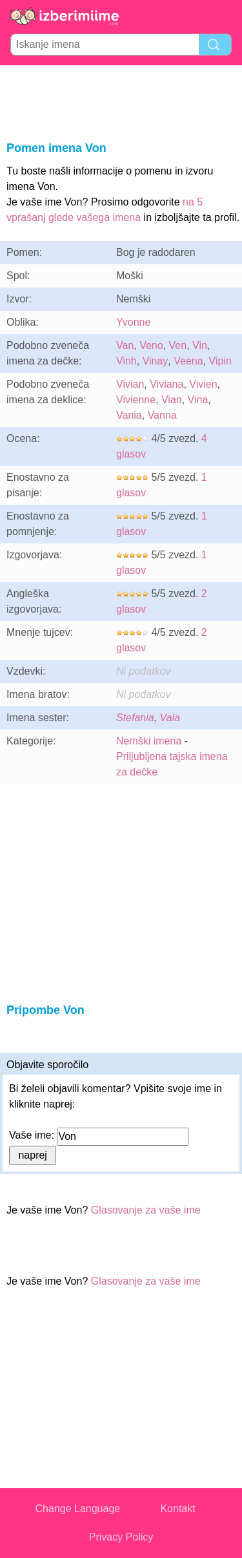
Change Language (78, 1508)
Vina (198, 399)
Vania (129, 415)
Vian (171, 399)
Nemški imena (148, 740)
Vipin (220, 360)
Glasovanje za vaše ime (146, 1210)
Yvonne (133, 322)
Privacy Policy (121, 1537)
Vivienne (136, 399)
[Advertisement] (121, 101)
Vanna (162, 415)
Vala (170, 717)
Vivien (203, 384)
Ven (178, 345)
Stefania (135, 717)
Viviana (166, 384)
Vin (199, 345)
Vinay (155, 360)
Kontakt (177, 1508)
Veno (151, 345)
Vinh (126, 360)
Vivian (130, 384)
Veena (188, 360)
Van (125, 345)
